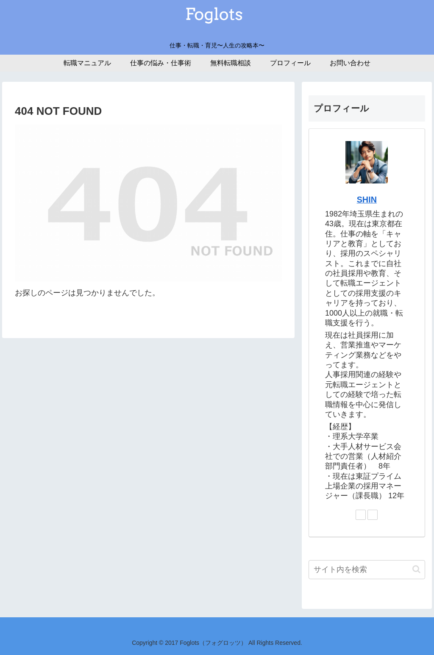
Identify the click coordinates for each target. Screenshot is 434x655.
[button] (416, 569)
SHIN (367, 199)
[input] (367, 569)
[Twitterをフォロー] (361, 515)
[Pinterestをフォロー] (372, 515)
